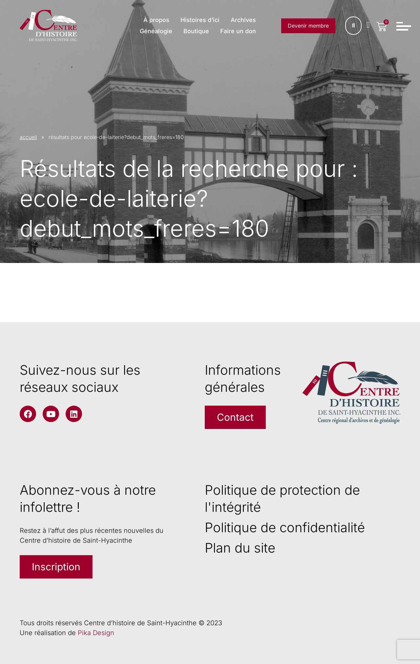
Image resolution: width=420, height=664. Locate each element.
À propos (156, 19)
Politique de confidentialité (285, 527)
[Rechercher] (353, 26)
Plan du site (240, 548)
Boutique (196, 31)
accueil (28, 137)
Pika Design (96, 633)
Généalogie (156, 31)
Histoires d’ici (200, 19)
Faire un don (238, 31)
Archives (243, 19)
